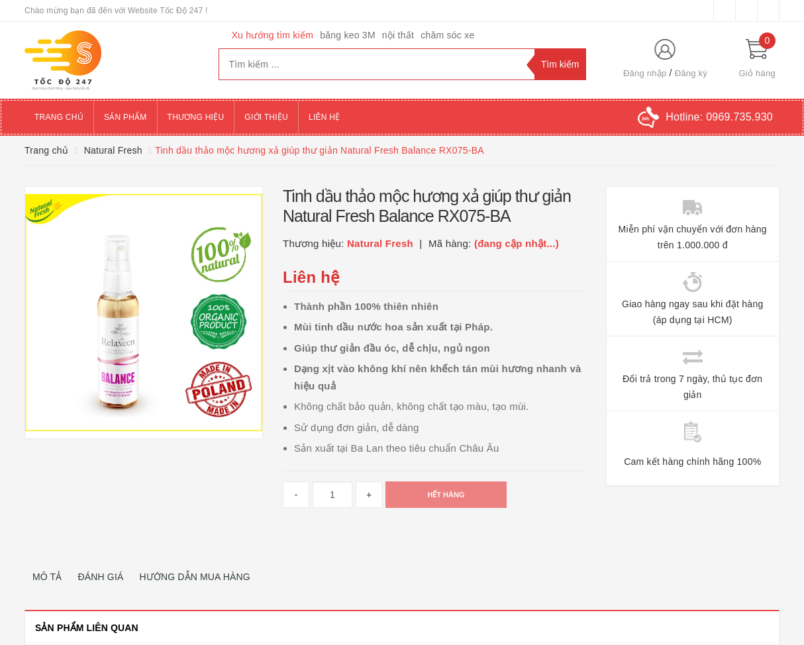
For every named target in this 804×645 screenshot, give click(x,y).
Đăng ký (691, 73)
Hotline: (719, 117)
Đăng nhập (645, 73)
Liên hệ (324, 117)
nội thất (398, 35)
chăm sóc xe (447, 35)
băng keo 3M (348, 35)
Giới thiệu (266, 117)
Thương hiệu (196, 117)
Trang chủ (58, 117)
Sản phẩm (125, 117)
